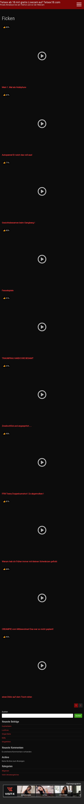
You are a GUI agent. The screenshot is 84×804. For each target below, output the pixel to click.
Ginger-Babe (6, 734)
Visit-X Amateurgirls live (10, 775)
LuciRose (5, 730)
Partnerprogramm (74, 784)
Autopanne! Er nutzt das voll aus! (17, 155)
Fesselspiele (7, 290)
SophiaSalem (6, 726)
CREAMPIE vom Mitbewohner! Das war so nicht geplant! (27, 629)
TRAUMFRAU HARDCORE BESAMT (17, 358)
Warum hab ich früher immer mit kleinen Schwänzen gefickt (29, 561)
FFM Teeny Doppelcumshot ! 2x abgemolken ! (23, 493)
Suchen (5, 712)
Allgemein (5, 771)
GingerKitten (6, 742)
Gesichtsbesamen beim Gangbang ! (18, 222)
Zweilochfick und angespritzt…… (17, 426)
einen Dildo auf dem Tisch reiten (17, 697)
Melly (4, 738)
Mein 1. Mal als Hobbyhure (14, 87)
